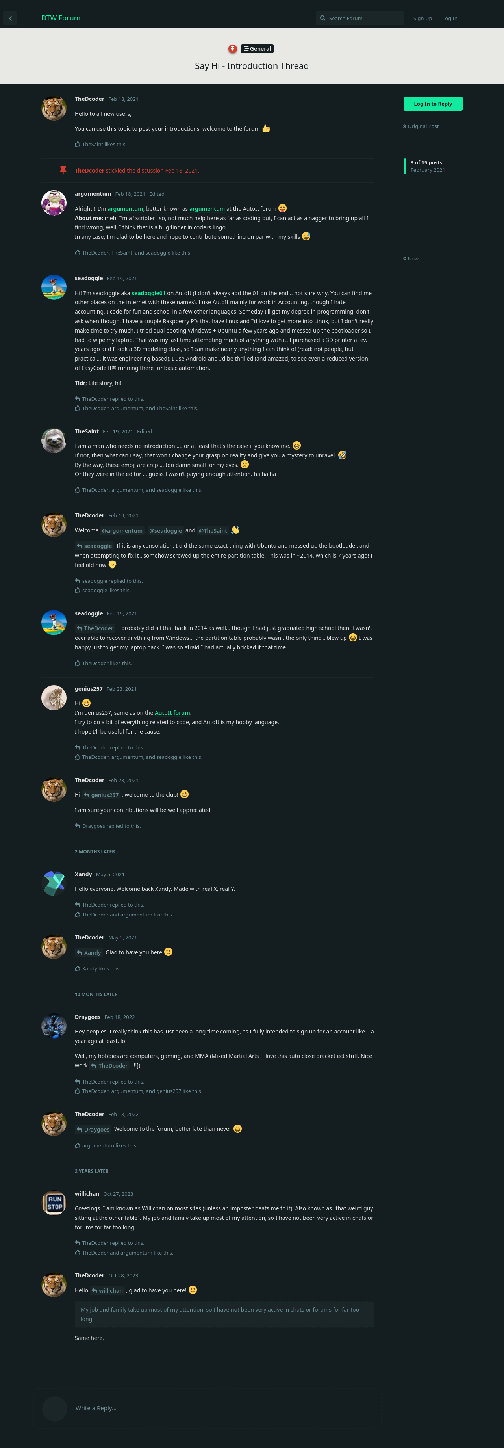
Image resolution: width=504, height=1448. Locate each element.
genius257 (105, 795)
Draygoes (96, 1129)
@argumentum (122, 530)
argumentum (125, 208)
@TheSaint (213, 530)
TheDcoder (98, 628)
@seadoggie (166, 530)
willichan (111, 1290)
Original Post (421, 126)
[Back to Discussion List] (10, 18)
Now (411, 258)
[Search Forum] (360, 18)
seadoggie (98, 546)
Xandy (92, 952)
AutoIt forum (172, 712)
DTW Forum (61, 17)
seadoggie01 (148, 293)
